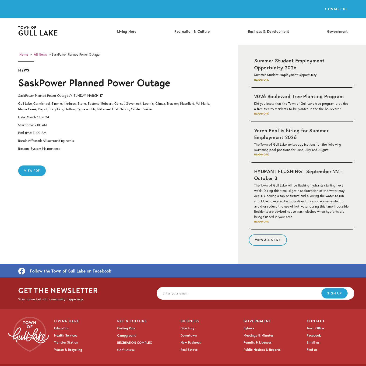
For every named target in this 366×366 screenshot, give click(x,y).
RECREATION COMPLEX (134, 343)
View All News (268, 239)
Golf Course (126, 350)
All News (40, 54)
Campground (126, 335)
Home (23, 54)
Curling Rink (126, 328)
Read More (261, 80)
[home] (38, 31)
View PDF (32, 170)
